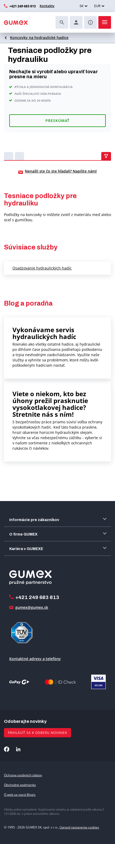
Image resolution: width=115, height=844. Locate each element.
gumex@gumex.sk (31, 607)
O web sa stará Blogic (20, 794)
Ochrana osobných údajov (23, 775)
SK (82, 5)
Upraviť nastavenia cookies (79, 827)
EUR (97, 5)
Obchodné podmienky (20, 785)
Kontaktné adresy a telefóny (35, 658)
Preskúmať (57, 120)
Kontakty (47, 5)
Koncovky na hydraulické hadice (39, 37)
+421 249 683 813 (22, 6)
